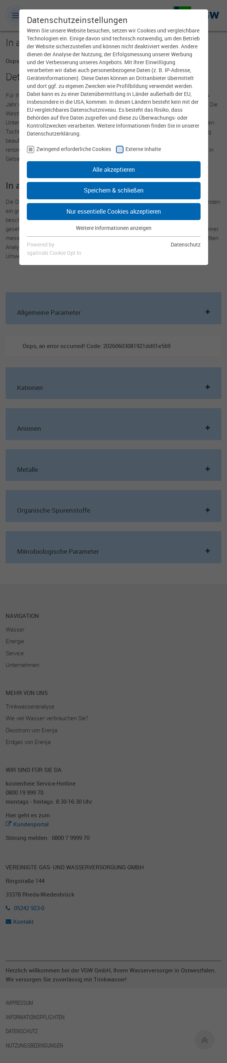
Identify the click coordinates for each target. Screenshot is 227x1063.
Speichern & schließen (114, 190)
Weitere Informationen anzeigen (113, 227)
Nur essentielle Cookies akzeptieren (113, 211)
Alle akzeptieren (114, 169)
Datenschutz (186, 244)
